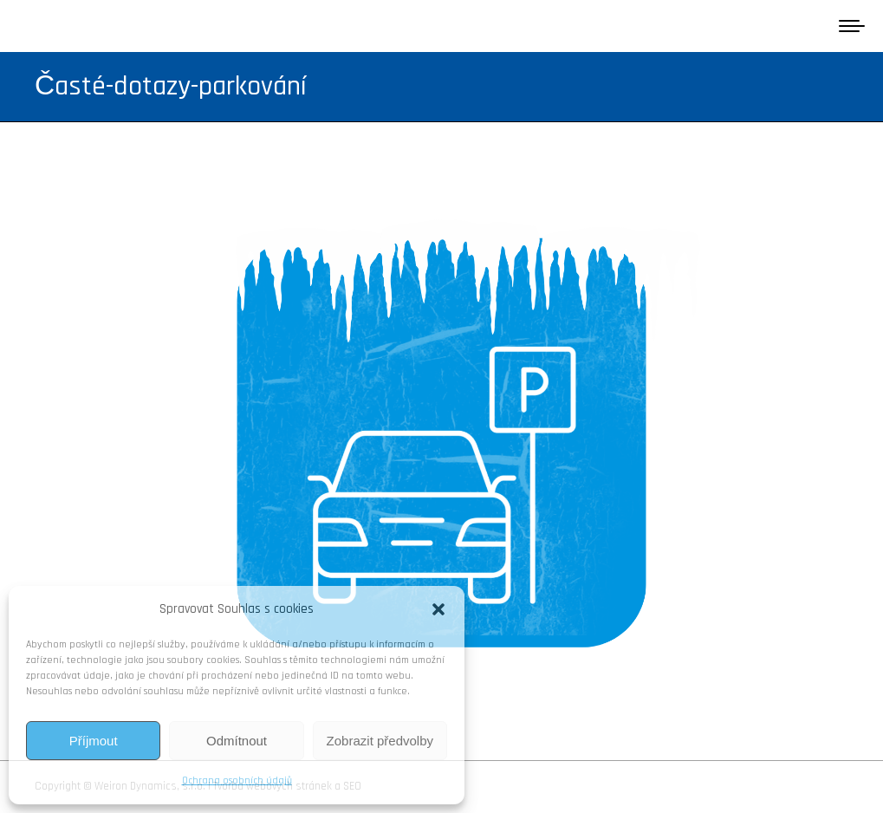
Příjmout (93, 740)
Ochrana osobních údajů (237, 780)
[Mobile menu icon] (852, 26)
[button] (438, 609)
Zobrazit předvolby (380, 740)
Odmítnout (236, 740)
